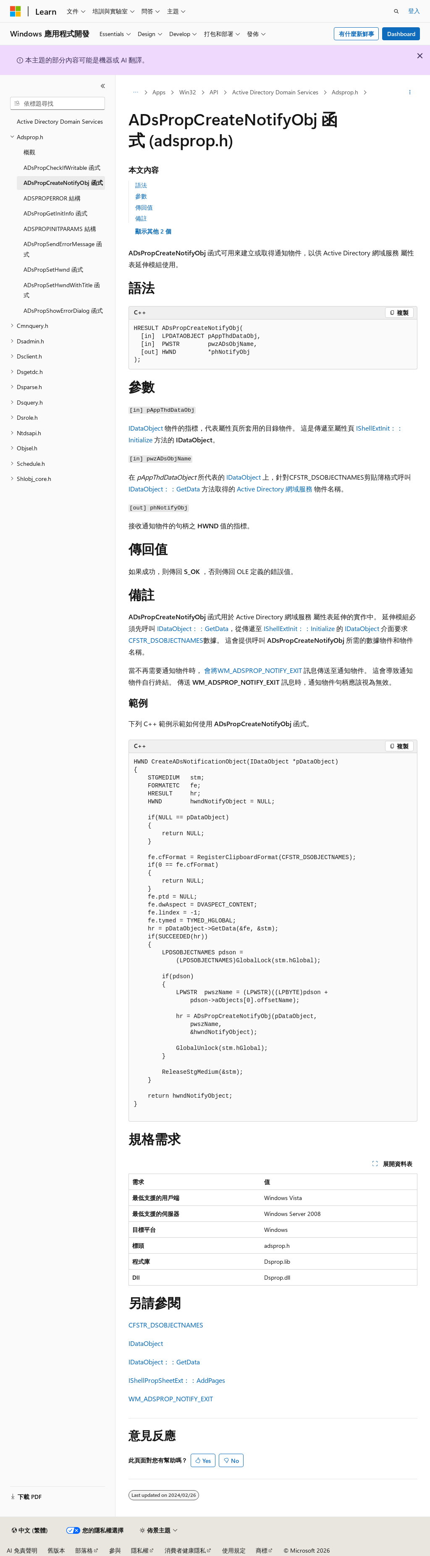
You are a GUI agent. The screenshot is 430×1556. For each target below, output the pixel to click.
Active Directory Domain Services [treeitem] (60, 121)
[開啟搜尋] (396, 11)
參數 (141, 196)
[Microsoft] (15, 11)
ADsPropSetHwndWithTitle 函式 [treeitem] (62, 290)
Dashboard (401, 34)
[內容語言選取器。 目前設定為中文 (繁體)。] (30, 1530)
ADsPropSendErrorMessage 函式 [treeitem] (63, 249)
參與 (115, 1550)
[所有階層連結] (135, 92)
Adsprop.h (345, 92)
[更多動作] (409, 92)
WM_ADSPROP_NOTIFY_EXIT (170, 1398)
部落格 (84, 1550)
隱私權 (140, 1550)
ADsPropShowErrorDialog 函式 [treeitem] (63, 310)
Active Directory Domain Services (275, 92)
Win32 (187, 92)
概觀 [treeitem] (29, 152)
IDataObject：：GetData (164, 488)
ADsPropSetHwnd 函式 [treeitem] (53, 269)
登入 (414, 11)
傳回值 (144, 207)
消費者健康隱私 (185, 1550)
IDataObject (145, 427)
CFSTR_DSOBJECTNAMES (165, 640)
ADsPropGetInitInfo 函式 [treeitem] (55, 213)
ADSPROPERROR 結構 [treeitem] (52, 198)
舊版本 (56, 1550)
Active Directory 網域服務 (274, 488)
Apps (158, 92)
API (214, 92)
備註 (141, 218)
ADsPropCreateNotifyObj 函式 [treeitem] (63, 183)
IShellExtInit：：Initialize (299, 628)
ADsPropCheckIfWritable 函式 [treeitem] (62, 167)
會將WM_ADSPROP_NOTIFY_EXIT (253, 670)
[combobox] (57, 103)
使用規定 (234, 1550)
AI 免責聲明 (22, 1550)
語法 (141, 185)
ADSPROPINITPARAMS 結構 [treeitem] (60, 229)
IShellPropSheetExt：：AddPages (176, 1380)
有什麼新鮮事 (356, 34)
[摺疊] (103, 86)
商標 (261, 1550)
